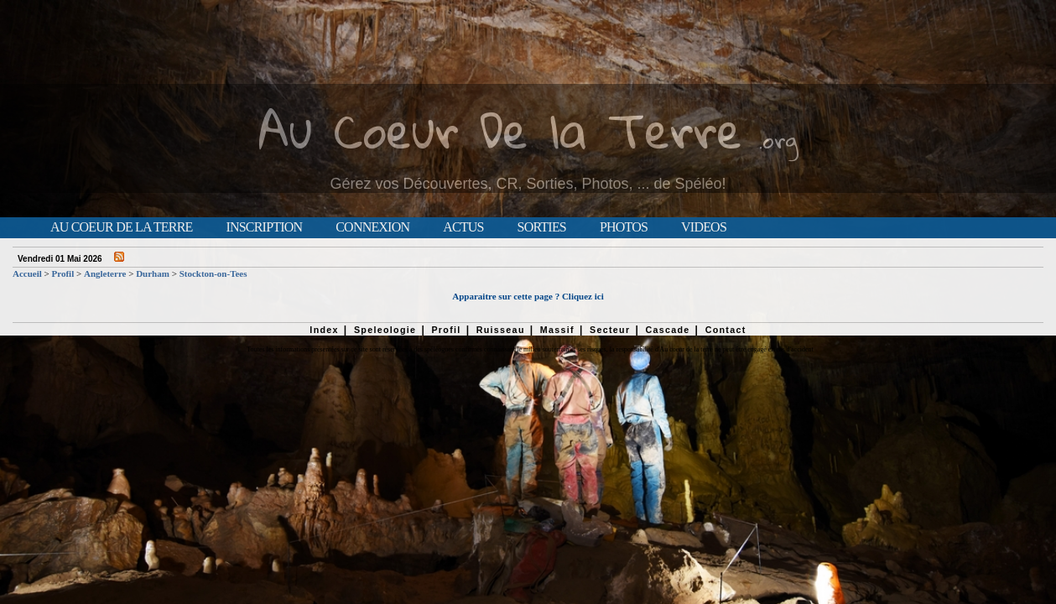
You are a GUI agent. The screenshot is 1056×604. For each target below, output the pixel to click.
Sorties (542, 227)
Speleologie (385, 330)
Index (324, 330)
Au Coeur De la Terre (500, 129)
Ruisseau (500, 330)
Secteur (610, 330)
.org (778, 139)
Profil (63, 273)
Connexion (372, 227)
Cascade (667, 330)
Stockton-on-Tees (213, 273)
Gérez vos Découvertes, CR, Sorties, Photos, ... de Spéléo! (528, 183)
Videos (703, 227)
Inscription (264, 227)
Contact (725, 330)
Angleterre (105, 273)
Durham (152, 273)
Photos (624, 227)
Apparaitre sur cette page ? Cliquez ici (527, 296)
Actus (463, 227)
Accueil (27, 273)
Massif (557, 330)
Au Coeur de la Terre (121, 227)
